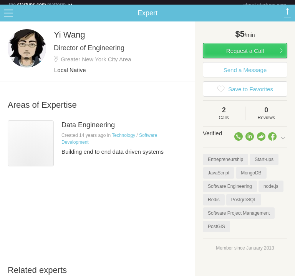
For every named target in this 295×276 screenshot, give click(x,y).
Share (287, 17)
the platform (41, 4)
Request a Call (245, 55)
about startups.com (265, 5)
